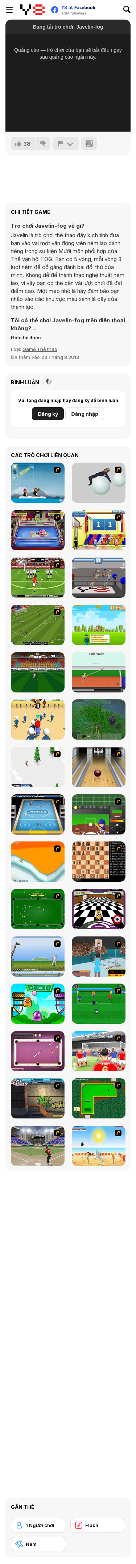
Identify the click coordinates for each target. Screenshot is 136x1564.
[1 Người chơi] (38, 1525)
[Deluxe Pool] (38, 1051)
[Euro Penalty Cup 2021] (38, 672)
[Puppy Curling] (98, 909)
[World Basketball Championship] (98, 530)
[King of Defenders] (98, 1051)
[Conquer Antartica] (38, 483)
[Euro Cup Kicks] (38, 625)
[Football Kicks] (38, 578)
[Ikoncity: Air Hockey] (38, 814)
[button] (26, 338)
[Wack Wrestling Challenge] (38, 530)
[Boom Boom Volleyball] (98, 1146)
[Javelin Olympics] (98, 625)
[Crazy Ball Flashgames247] (38, 1004)
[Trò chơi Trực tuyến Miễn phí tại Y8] (32, 9)
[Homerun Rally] (98, 814)
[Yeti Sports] (38, 956)
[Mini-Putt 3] (98, 1098)
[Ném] (38, 1544)
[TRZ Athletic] (98, 672)
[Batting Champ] (38, 1146)
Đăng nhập (84, 414)
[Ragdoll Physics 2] (98, 483)
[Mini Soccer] (98, 1004)
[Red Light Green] (38, 719)
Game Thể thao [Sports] (39, 349)
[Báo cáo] (66, 143)
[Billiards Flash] (38, 909)
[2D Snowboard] (38, 767)
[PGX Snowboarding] (38, 861)
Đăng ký (48, 414)
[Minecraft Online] (98, 719)
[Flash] (97, 1525)
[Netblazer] (98, 956)
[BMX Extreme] (38, 1098)
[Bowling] (98, 767)
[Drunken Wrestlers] (98, 578)
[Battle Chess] (98, 861)
